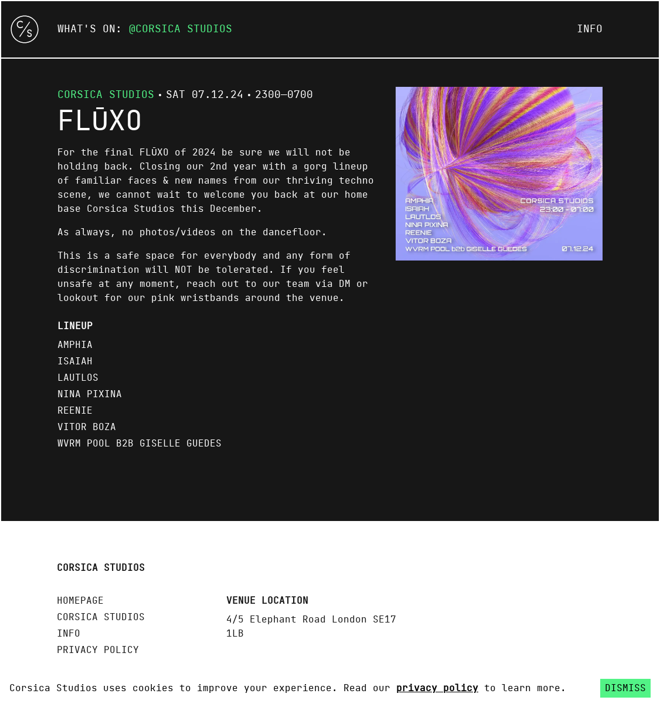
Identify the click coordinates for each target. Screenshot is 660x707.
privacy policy (437, 688)
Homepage (80, 600)
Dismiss (625, 688)
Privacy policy (98, 650)
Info (590, 29)
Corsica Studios (183, 29)
